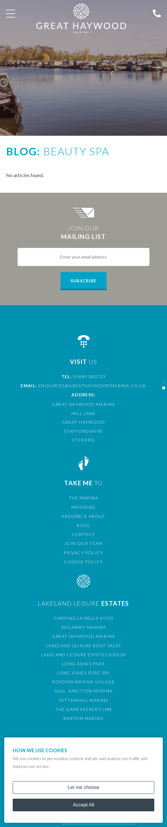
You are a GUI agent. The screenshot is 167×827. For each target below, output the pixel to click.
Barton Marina (83, 718)
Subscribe (83, 280)
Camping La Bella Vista (84, 618)
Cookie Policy (83, 561)
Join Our (83, 232)
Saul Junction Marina (83, 690)
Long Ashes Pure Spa (83, 672)
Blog (83, 525)
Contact (83, 534)
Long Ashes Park (83, 663)
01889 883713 (89, 376)
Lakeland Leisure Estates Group (83, 654)
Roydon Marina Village (83, 681)
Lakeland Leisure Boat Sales (83, 645)
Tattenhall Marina (83, 700)
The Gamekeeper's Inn (83, 709)
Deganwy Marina (83, 627)
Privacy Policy (83, 552)
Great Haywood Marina (83, 636)
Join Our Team (83, 543)
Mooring (83, 507)
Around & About (83, 516)
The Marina (83, 497)
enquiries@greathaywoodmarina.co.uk (92, 385)
